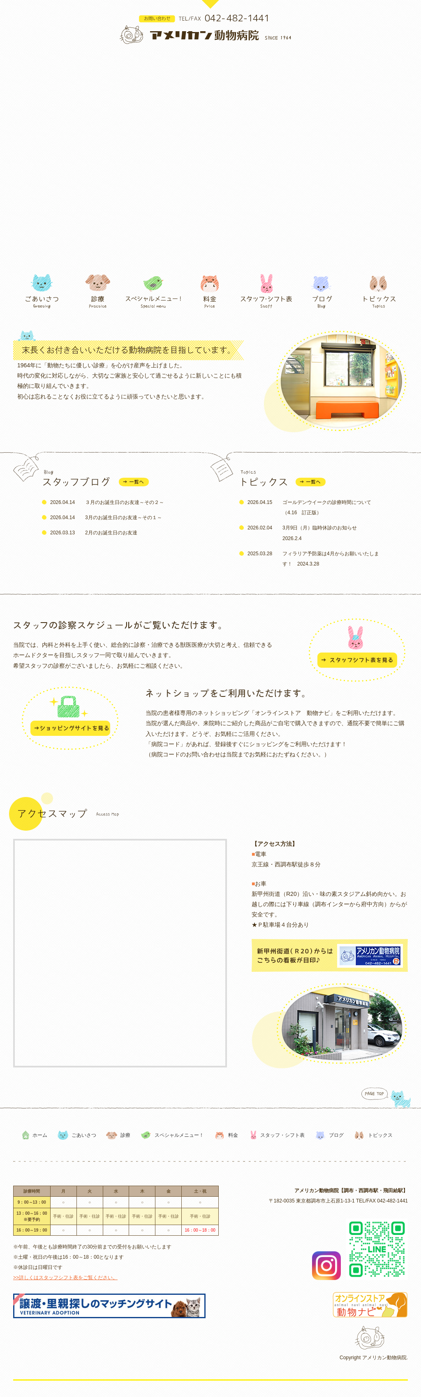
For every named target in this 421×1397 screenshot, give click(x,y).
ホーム (39, 1135)
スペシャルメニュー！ (179, 1135)
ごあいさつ (84, 1135)
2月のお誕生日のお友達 (111, 533)
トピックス (380, 1135)
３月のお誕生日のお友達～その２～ (124, 502)
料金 (233, 1135)
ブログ (336, 1135)
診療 (125, 1135)
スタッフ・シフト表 (282, 1135)
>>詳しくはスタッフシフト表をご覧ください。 (65, 1277)
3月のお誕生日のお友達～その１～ (123, 517)
